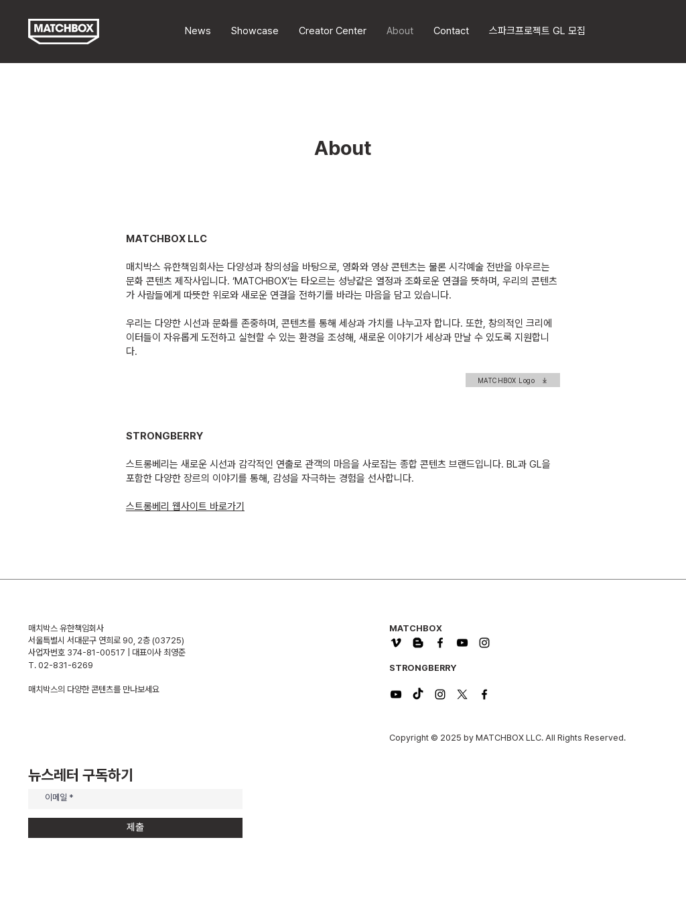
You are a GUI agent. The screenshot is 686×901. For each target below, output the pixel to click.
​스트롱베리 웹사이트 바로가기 (185, 506)
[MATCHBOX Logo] (513, 380)
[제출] (135, 828)
